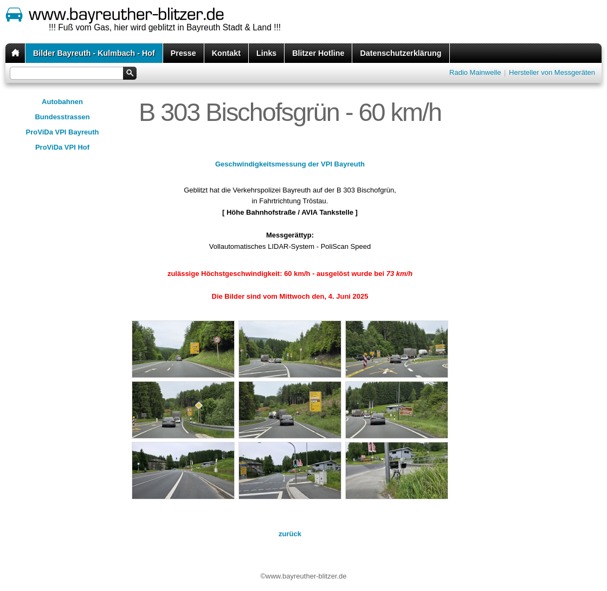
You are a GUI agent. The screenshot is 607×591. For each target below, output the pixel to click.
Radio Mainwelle (475, 72)
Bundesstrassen (62, 117)
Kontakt (226, 53)
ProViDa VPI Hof (62, 147)
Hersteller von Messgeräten (552, 72)
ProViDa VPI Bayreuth (62, 132)
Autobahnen (62, 102)
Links (266, 53)
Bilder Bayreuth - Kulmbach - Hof (94, 53)
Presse (183, 53)
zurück (290, 534)
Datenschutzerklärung (400, 53)
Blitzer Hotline (318, 53)
